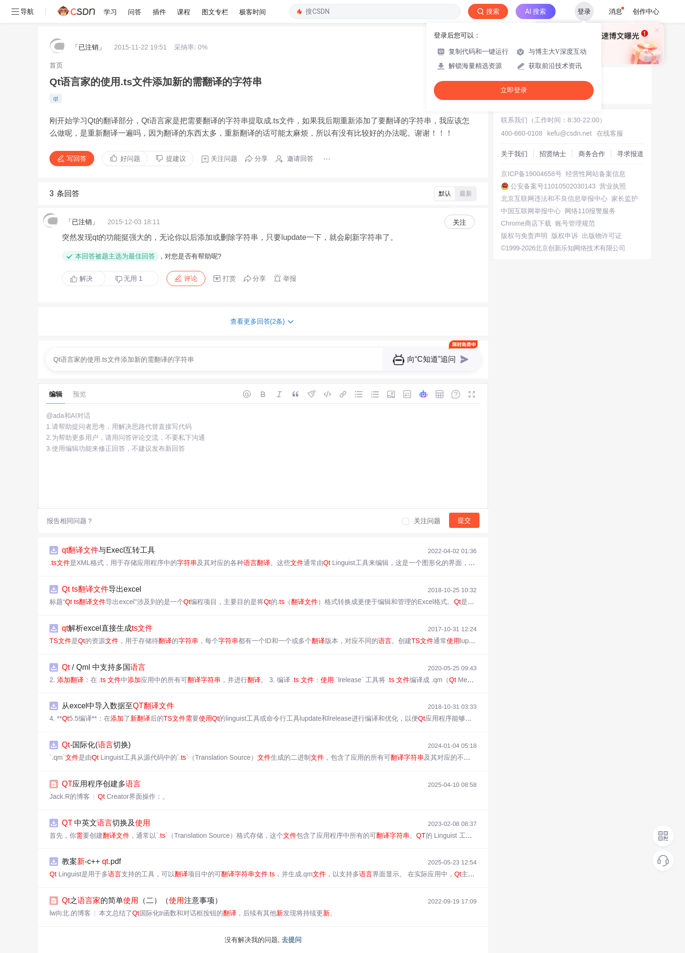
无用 (129, 279)
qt (55, 98)
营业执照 (612, 186)
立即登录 (513, 90)
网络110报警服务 (590, 211)
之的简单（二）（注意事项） (142, 900)
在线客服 (610, 133)
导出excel (101, 589)
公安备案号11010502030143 (553, 186)
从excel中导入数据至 (118, 706)
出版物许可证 (602, 235)
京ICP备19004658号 (531, 174)
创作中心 (646, 11)
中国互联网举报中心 (531, 211)
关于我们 (514, 154)
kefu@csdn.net (569, 133)
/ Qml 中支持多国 (104, 667)
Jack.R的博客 (69, 796)
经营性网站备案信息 (596, 174)
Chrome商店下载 (526, 223)
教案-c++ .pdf (91, 861)
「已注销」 (88, 47)
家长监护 (624, 198)
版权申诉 (564, 235)
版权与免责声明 (524, 235)
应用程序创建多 (101, 784)
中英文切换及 (106, 823)
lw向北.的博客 (70, 913)
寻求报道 (630, 154)
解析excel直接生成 (107, 628)
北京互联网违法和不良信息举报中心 (554, 198)
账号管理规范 (575, 223)
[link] (56, 65)
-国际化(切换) (96, 745)
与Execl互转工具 (108, 550)
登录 (584, 11)
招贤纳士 (552, 154)
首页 (56, 65)
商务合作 (591, 154)
